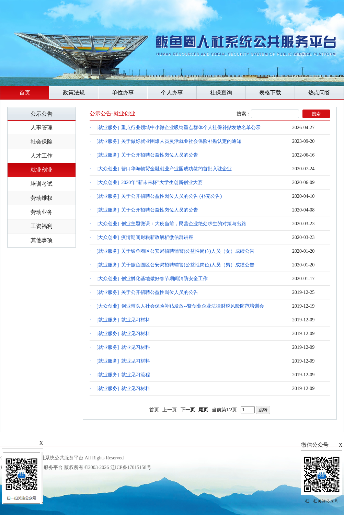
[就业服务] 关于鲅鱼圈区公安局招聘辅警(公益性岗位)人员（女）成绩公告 (175, 251)
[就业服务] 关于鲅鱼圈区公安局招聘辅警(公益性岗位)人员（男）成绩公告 (175, 264)
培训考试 (42, 184)
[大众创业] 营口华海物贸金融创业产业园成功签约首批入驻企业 (164, 168)
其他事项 (42, 240)
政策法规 (74, 92)
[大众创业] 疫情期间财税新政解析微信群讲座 (144, 237)
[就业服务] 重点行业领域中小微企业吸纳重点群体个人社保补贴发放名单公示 (178, 127)
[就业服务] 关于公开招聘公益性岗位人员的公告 (147, 155)
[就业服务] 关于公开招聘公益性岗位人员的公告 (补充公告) (159, 196)
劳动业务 (42, 212)
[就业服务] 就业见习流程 (123, 374)
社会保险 (42, 142)
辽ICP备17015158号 (130, 467)
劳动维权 (42, 198)
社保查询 (221, 92)
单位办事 (123, 92)
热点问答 (319, 92)
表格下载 (270, 92)
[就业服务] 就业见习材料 (123, 319)
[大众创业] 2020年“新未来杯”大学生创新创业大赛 (149, 182)
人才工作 (42, 156)
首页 (24, 92)
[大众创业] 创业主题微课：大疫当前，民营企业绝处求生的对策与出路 (171, 223)
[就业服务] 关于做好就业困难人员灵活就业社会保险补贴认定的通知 (168, 141)
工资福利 (42, 226)
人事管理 (42, 127)
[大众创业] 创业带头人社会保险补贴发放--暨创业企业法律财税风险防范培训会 (180, 306)
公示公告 (42, 114)
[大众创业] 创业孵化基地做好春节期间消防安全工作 (152, 278)
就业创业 (42, 170)
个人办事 (172, 92)
